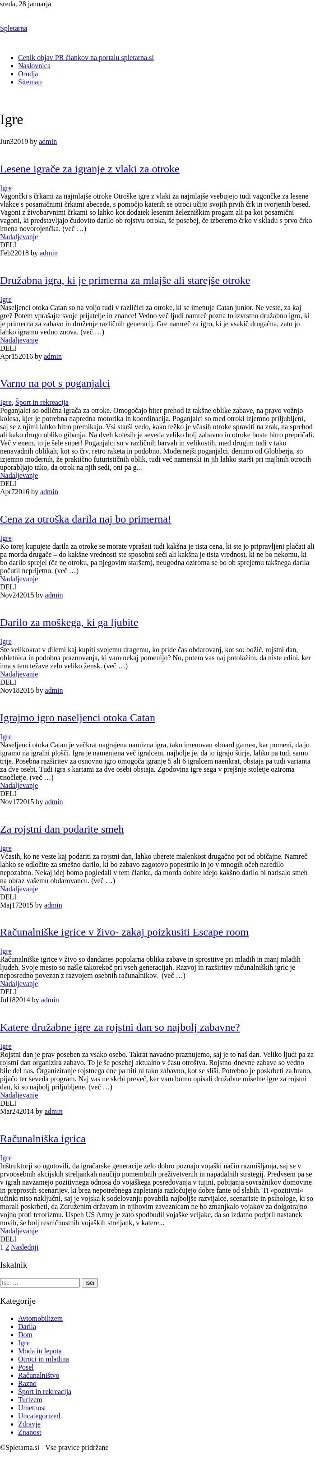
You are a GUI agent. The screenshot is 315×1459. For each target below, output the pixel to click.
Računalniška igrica (43, 1138)
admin (48, 141)
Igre (6, 188)
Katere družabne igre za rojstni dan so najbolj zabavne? (120, 1027)
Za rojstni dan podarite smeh (62, 829)
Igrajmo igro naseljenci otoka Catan (77, 717)
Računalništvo (39, 1375)
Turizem (30, 1399)
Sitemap (30, 82)
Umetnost (32, 1408)
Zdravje (29, 1424)
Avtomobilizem (40, 1318)
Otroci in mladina (43, 1359)
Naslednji (24, 1247)
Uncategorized (39, 1416)
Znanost (30, 1432)
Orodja (28, 74)
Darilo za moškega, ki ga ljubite (69, 622)
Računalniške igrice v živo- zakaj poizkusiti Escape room (124, 932)
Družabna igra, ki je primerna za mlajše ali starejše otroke (125, 280)
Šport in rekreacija (42, 402)
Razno (27, 1383)
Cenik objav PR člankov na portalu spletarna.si (86, 57)
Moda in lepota (40, 1351)
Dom (25, 1335)
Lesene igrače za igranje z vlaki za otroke (90, 169)
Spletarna (13, 28)
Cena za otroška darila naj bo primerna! (85, 519)
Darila (27, 1326)
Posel (26, 1367)
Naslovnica (34, 65)
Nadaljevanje (19, 237)
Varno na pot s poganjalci (55, 383)
